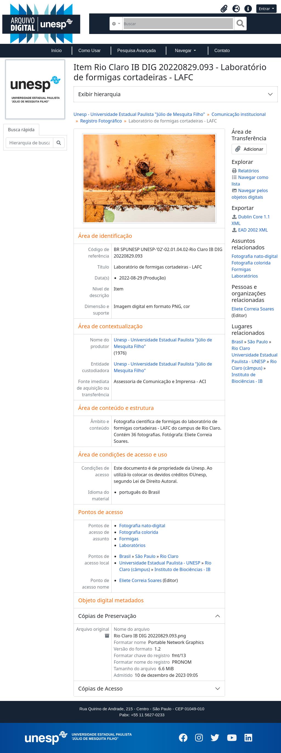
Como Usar (89, 50)
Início (56, 50)
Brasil (125, 556)
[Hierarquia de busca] (29, 143)
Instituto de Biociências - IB (182, 569)
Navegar (184, 50)
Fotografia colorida (138, 532)
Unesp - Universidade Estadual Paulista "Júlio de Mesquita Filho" (139, 114)
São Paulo (145, 556)
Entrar (265, 8)
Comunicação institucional (239, 114)
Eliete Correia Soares (140, 580)
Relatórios (245, 171)
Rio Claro (169, 556)
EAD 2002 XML (250, 230)
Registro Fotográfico (101, 121)
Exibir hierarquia (99, 94)
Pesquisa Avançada (136, 50)
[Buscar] (178, 23)
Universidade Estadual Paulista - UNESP (159, 563)
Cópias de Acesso (100, 688)
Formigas (129, 539)
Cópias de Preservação (107, 616)
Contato (222, 50)
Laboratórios (132, 545)
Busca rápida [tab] (21, 130)
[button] (224, 9)
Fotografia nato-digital (142, 526)
